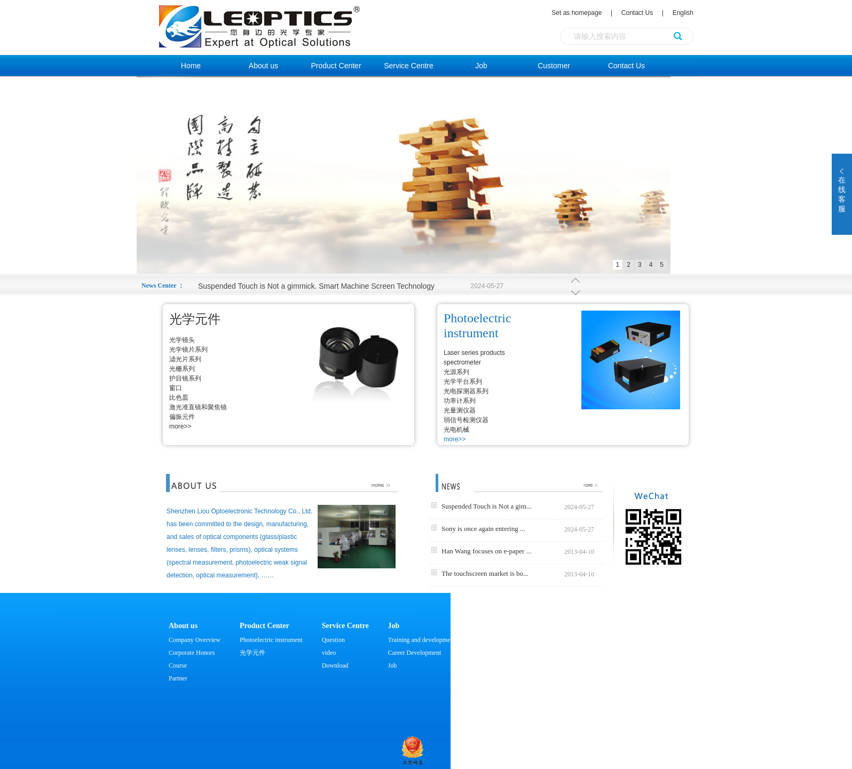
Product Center (336, 65)
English (683, 13)
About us (263, 65)
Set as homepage (577, 13)
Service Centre (408, 65)
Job (481, 65)
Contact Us (637, 13)
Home (191, 65)
